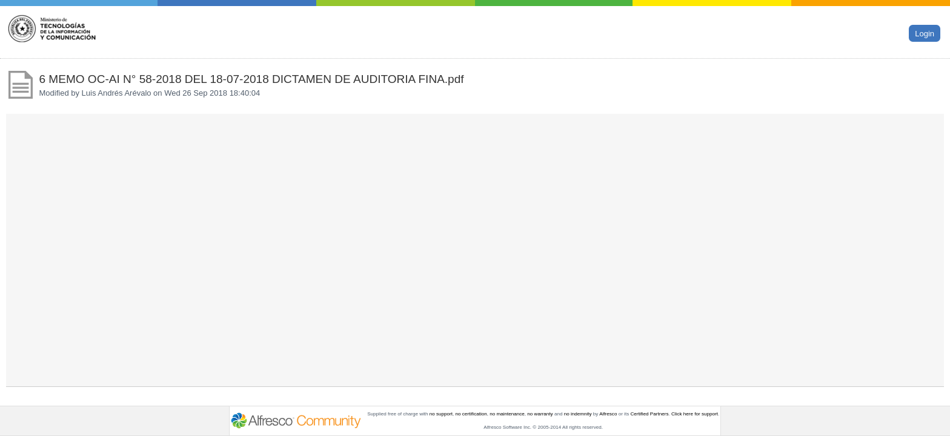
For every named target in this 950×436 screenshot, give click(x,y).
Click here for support (694, 414)
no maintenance (507, 414)
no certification (471, 414)
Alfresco (608, 414)
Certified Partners (649, 414)
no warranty (540, 414)
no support (441, 414)
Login (924, 33)
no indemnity (578, 414)
